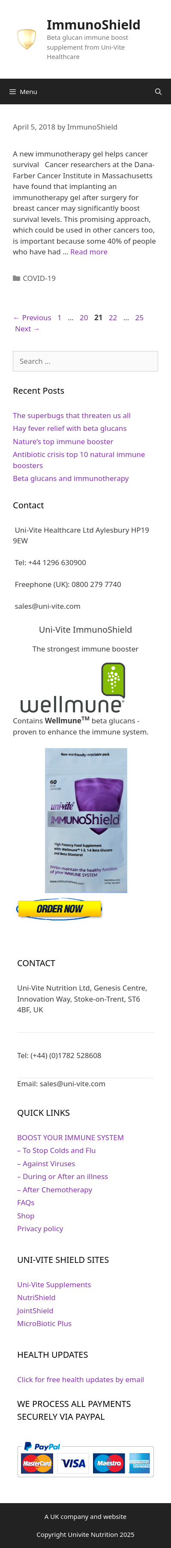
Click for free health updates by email (80, 1379)
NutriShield (36, 1297)
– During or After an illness (62, 1176)
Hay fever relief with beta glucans (70, 428)
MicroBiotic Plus (44, 1323)
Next (27, 328)
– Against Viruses (46, 1163)
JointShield (35, 1310)
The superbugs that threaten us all (72, 415)
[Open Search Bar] (158, 91)
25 (140, 317)
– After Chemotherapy (54, 1189)
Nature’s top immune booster (63, 441)
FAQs (25, 1202)
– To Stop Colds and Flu (56, 1150)
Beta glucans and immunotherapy (71, 478)
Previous (32, 317)
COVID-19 (39, 278)
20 (84, 317)
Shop (26, 1216)
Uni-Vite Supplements (54, 1284)
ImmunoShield (94, 24)
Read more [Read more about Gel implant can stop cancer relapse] (89, 252)
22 (113, 317)
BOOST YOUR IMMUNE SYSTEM (70, 1137)
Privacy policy (40, 1228)
